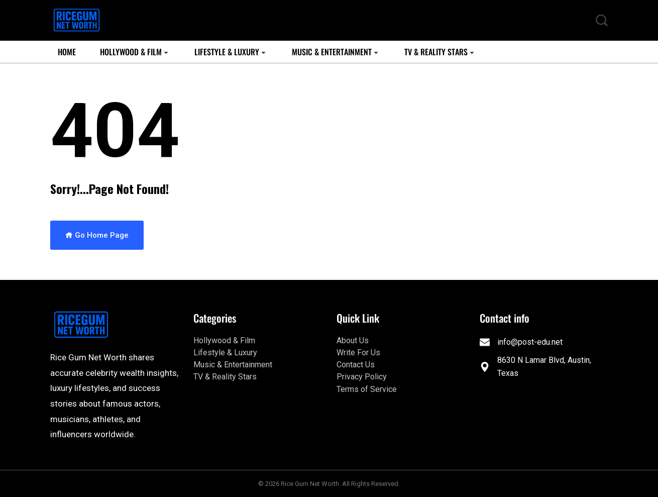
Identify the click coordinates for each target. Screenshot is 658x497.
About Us (353, 340)
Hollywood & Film (131, 52)
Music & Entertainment (332, 52)
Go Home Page (97, 235)
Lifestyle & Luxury (226, 52)
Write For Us (358, 352)
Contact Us (356, 364)
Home (67, 52)
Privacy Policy (362, 376)
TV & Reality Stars (436, 52)
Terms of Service (367, 389)
